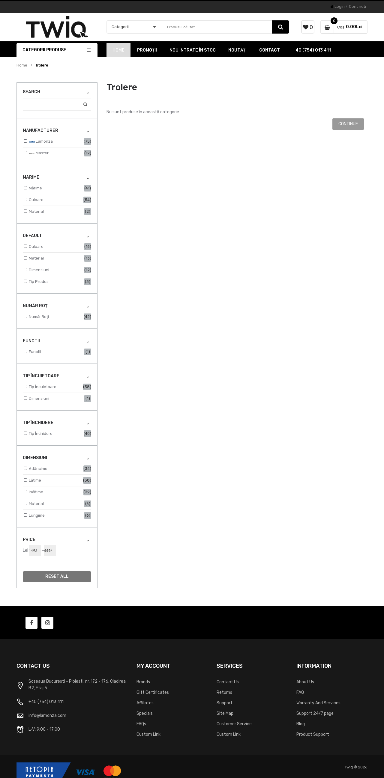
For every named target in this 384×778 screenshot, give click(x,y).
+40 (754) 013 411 (46, 701)
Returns (224, 692)
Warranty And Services (318, 702)
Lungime (37, 515)
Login (339, 6)
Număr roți (39, 316)
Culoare (36, 199)
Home (21, 65)
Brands (143, 681)
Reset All (57, 576)
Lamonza (41, 142)
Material (36, 211)
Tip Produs (39, 281)
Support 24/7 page (315, 713)
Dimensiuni (39, 270)
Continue (348, 123)
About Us (305, 681)
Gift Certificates (152, 692)
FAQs (141, 723)
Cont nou (357, 6)
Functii (35, 351)
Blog (300, 723)
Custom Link (148, 734)
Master (39, 153)
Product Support (312, 734)
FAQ (300, 692)
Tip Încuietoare (42, 387)
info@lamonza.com (47, 715)
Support (224, 702)
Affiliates (145, 702)
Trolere (41, 65)
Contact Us (228, 681)
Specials (144, 713)
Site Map (225, 713)
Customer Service (234, 723)
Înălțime (36, 492)
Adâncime (38, 468)
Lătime (35, 480)
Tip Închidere (40, 433)
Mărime (35, 188)
